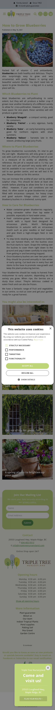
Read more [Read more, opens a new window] (38, 339)
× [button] (50, 328)
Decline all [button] (27, 373)
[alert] (27, 355)
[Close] (48, 667)
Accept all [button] (27, 366)
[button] (27, 379)
